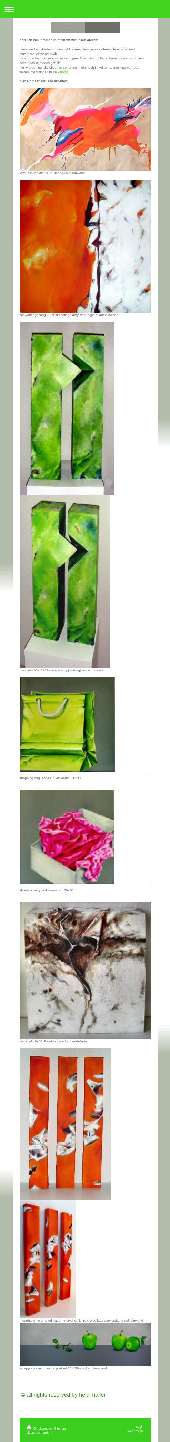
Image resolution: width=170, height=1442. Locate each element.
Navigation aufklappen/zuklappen (85, 9)
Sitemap (60, 1428)
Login (139, 1427)
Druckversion (40, 1428)
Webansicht (135, 1431)
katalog (63, 72)
